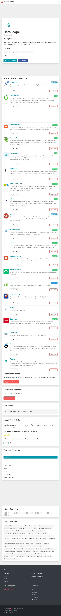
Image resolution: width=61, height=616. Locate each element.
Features (6, 463)
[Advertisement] (30, 12)
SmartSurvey (15, 125)
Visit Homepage (11, 60)
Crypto (6, 579)
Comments (7, 474)
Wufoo (12, 214)
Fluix (12, 308)
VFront (12, 199)
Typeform (13, 168)
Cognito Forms (15, 256)
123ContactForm (16, 184)
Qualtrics (13, 319)
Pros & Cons (7, 466)
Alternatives (7, 457)
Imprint (33, 595)
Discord (6, 581)
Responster (14, 138)
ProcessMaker (15, 229)
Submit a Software (36, 574)
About (33, 589)
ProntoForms (15, 294)
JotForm (13, 243)
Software (6, 574)
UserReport (14, 153)
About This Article (9, 477)
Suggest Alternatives (37, 576)
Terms (5, 612)
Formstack (14, 283)
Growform (13, 82)
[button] (59, 2)
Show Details (53, 91)
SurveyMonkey (15, 269)
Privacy (11, 612)
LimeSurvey (14, 95)
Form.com (13, 332)
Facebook (23, 60)
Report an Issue (8, 589)
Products (6, 576)
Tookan (12, 344)
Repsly (12, 359)
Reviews (6, 460)
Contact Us (34, 592)
